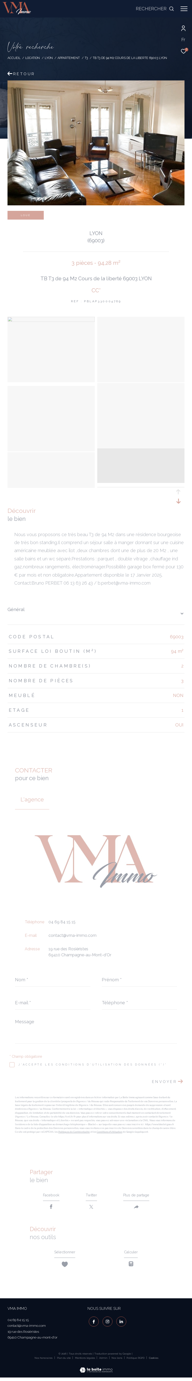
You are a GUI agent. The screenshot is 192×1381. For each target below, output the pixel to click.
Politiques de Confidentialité (74, 1132)
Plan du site (64, 1361)
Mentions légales (85, 1361)
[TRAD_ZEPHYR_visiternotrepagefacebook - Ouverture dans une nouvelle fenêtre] (93, 1324)
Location (32, 58)
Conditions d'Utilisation (109, 1132)
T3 (86, 58)
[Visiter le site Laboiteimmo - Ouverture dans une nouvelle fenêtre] (96, 1370)
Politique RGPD (135, 1361)
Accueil (14, 58)
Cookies (153, 1361)
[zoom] (51, 320)
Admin (103, 1361)
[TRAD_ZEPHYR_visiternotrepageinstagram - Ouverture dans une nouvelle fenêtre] (106, 1324)
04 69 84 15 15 (62, 922)
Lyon (49, 58)
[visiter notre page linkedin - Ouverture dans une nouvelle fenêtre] (120, 1324)
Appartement (69, 58)
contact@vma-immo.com (72, 935)
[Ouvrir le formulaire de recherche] (155, 8)
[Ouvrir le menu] (184, 8)
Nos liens (117, 1361)
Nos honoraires (43, 1361)
